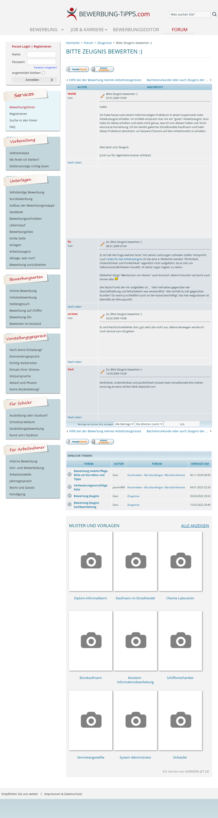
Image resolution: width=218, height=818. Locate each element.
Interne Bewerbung (23, 461)
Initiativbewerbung (23, 297)
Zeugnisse (133, 496)
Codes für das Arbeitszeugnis (124, 259)
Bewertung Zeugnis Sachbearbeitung (86, 505)
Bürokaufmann (91, 678)
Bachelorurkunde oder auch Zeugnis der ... (177, 80)
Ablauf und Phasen (23, 383)
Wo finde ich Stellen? (24, 160)
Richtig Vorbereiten (23, 363)
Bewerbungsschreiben (26, 219)
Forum (180, 29)
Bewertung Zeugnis (86, 496)
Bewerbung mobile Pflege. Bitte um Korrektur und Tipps (91, 475)
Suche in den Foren (23, 120)
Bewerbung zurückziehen (28, 265)
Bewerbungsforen (22, 107)
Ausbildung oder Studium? (29, 415)
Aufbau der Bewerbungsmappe (32, 205)
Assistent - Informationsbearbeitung (135, 680)
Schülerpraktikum (22, 422)
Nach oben (75, 162)
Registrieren (42, 46)
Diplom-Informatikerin (90, 598)
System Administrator (135, 757)
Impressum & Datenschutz (63, 794)
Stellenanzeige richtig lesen (29, 166)
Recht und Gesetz (22, 488)
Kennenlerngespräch (25, 356)
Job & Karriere (87, 29)
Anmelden (32, 80)
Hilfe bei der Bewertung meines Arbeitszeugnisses (105, 80)
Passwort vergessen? (45, 67)
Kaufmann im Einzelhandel (135, 598)
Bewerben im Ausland (25, 324)
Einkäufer (180, 757)
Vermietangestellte (90, 757)
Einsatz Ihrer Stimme (24, 369)
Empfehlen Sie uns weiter (19, 794)
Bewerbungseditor (136, 29)
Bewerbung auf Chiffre (26, 310)
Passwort (18, 62)
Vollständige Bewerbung (27, 192)
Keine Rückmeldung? (24, 389)
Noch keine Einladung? (26, 350)
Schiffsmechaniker (180, 678)
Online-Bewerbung (23, 291)
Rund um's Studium (24, 435)
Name (16, 54)
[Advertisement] (139, 202)
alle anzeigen (195, 525)
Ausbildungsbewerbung (27, 429)
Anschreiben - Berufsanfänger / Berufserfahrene (156, 475)
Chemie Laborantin (180, 598)
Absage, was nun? (22, 258)
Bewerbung (43, 29)
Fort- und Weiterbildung (27, 468)
